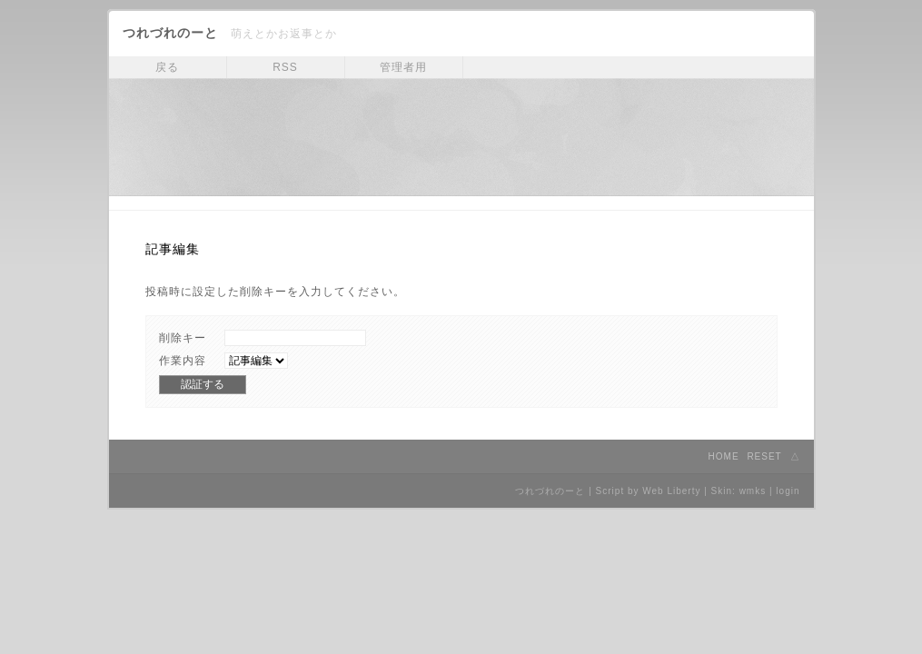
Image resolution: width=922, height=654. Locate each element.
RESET (764, 456)
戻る (167, 67)
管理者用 (403, 67)
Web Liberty (671, 491)
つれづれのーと (170, 32)
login (787, 491)
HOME (724, 456)
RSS (285, 67)
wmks (753, 491)
